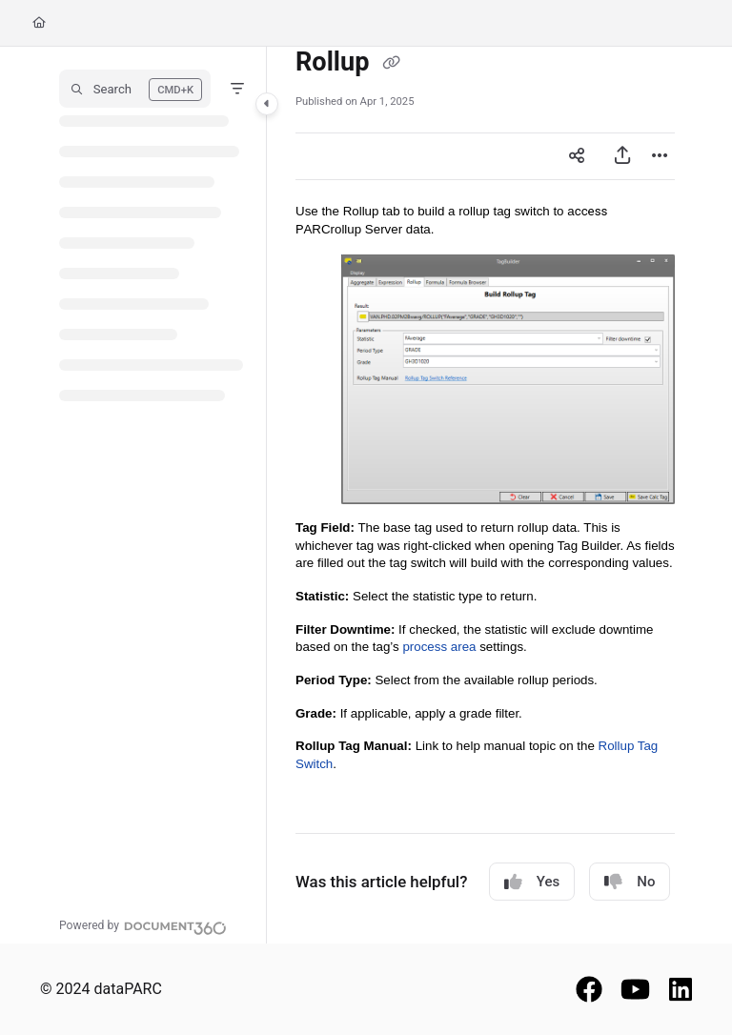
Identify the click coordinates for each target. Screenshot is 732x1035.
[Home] (39, 23)
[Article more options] (659, 156)
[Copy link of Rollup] (391, 64)
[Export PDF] (622, 156)
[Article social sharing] (576, 156)
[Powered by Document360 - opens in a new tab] (143, 925)
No (629, 882)
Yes (531, 882)
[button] (135, 89)
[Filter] (237, 88)
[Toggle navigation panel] (266, 103)
